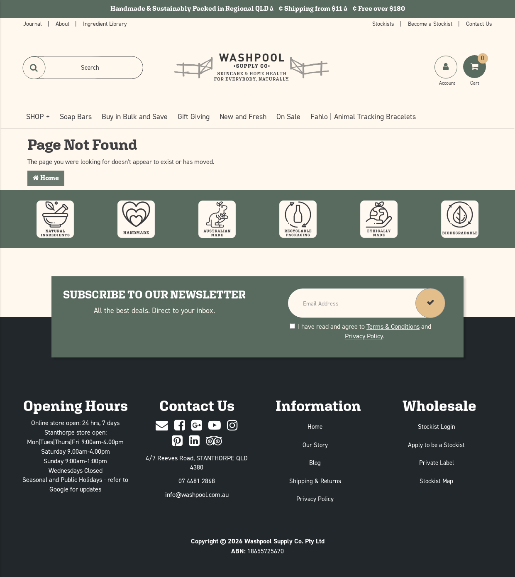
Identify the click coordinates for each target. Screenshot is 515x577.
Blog (315, 463)
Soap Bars (76, 116)
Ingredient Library (105, 23)
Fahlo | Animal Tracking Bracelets (363, 116)
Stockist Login (436, 426)
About (63, 23)
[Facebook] (179, 425)
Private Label (436, 463)
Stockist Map (436, 481)
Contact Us (479, 23)
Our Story (315, 445)
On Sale (288, 116)
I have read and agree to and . (360, 331)
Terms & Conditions (393, 326)
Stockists (384, 23)
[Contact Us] (162, 425)
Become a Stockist (431, 23)
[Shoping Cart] (475, 75)
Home (46, 178)
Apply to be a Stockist (436, 445)
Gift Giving (194, 116)
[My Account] (446, 75)
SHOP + (38, 116)
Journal (33, 23)
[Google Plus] (196, 425)
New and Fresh (243, 116)
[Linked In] (194, 441)
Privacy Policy (364, 336)
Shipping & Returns (315, 481)
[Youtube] (214, 425)
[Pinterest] (177, 441)
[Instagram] (232, 425)
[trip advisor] (214, 441)
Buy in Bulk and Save (135, 116)
